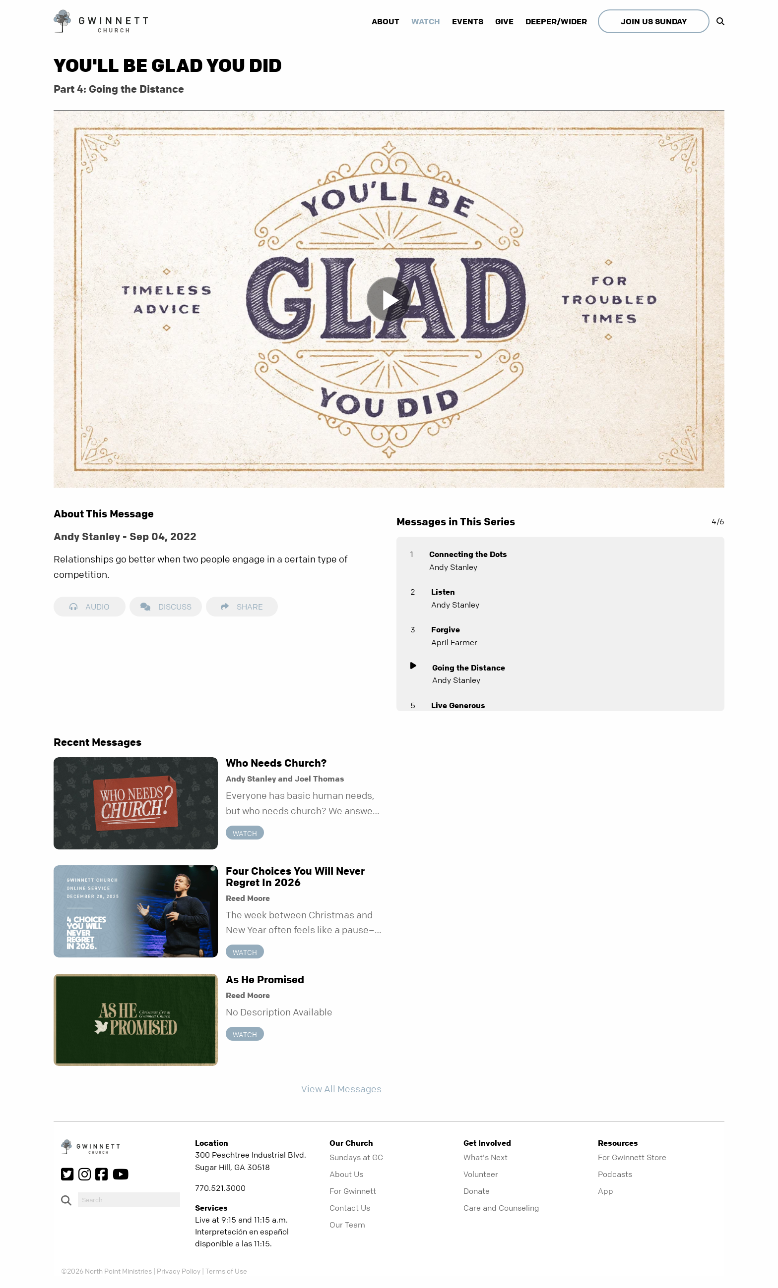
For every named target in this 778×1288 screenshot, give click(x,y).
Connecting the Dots (468, 554)
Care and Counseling (501, 1208)
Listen (443, 592)
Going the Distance (468, 667)
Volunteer (480, 1174)
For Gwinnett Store (632, 1157)
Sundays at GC (356, 1157)
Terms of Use (226, 1270)
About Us (346, 1174)
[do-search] (129, 1199)
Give (504, 21)
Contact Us (349, 1208)
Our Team (347, 1225)
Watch (425, 21)
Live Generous (458, 705)
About (385, 21)
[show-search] (718, 21)
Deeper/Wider (556, 21)
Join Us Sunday (654, 21)
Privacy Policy (178, 1270)
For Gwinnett (352, 1191)
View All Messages (341, 1089)
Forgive (445, 629)
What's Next (485, 1157)
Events (467, 21)
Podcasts (615, 1174)
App (605, 1191)
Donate (476, 1191)
